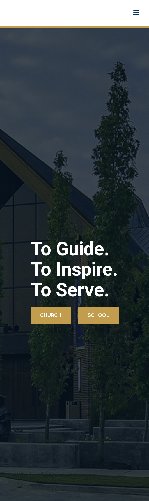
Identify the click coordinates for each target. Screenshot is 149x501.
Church (50, 315)
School (98, 315)
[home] (7, 13)
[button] (136, 13)
